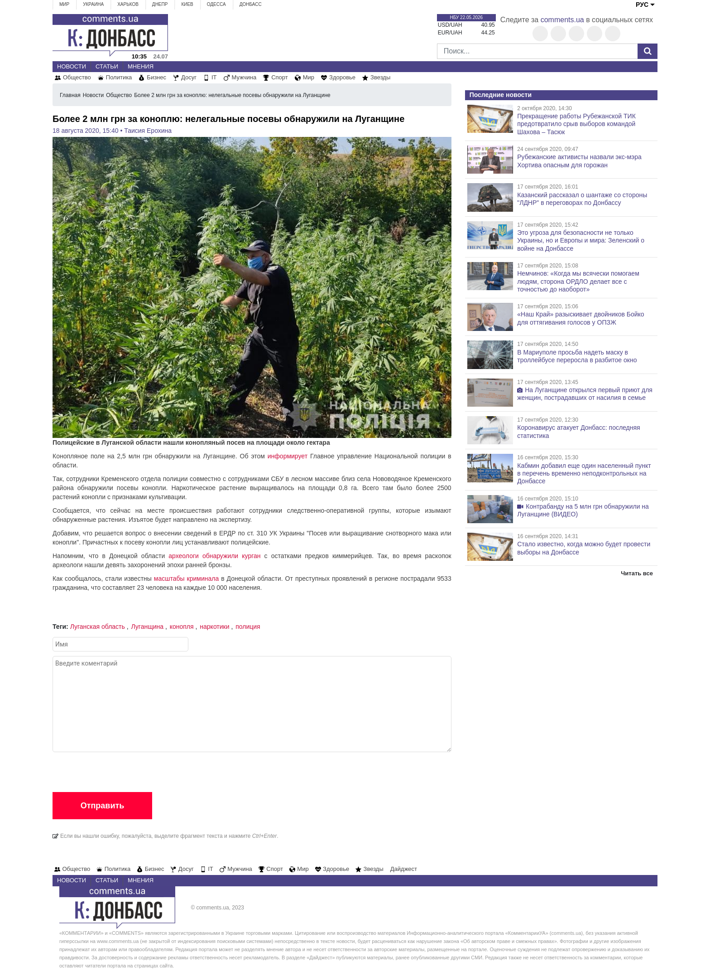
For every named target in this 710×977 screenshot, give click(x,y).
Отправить (103, 805)
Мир (64, 4)
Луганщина (147, 626)
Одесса (216, 4)
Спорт (279, 77)
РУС (642, 4)
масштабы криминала (186, 578)
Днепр (160, 4)
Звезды (380, 77)
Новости (71, 66)
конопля (182, 626)
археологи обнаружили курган (214, 555)
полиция (247, 626)
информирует (287, 456)
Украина (93, 4)
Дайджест (403, 868)
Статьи (107, 66)
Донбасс (251, 4)
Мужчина (244, 77)
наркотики (214, 626)
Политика (119, 77)
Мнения (141, 66)
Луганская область (97, 626)
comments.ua (562, 20)
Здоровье (342, 77)
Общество (77, 77)
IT (214, 77)
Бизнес (156, 77)
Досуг (189, 77)
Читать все (637, 573)
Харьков (128, 4)
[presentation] (121, 769)
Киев (187, 4)
